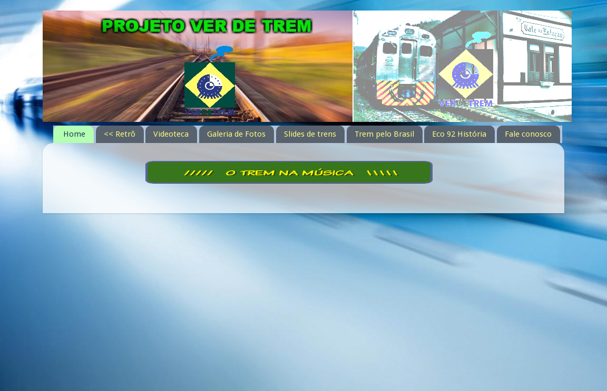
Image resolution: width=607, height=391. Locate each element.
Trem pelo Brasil (384, 134)
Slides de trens (310, 134)
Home (74, 134)
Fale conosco (528, 134)
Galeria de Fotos (236, 134)
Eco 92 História (459, 134)
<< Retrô (119, 134)
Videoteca (171, 134)
